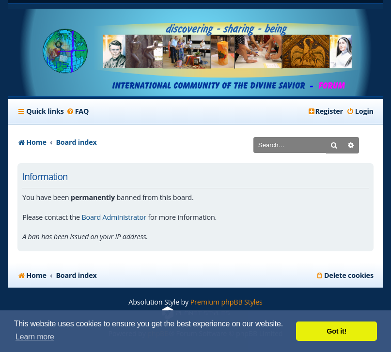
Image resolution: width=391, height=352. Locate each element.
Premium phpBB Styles (226, 301)
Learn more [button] (35, 337)
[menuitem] (77, 111)
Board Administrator (113, 217)
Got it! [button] (336, 331)
